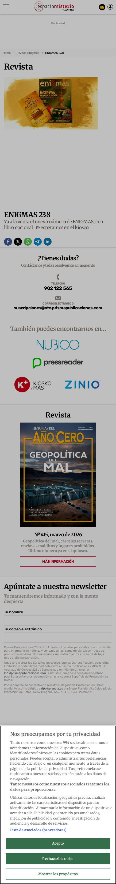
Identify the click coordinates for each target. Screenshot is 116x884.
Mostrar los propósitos (58, 874)
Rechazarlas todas (58, 859)
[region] (58, 804)
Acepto (58, 843)
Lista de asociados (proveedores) (38, 830)
